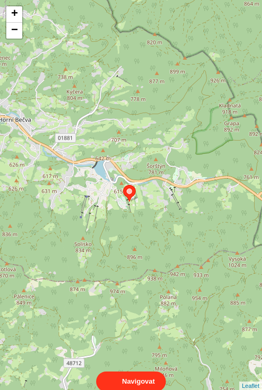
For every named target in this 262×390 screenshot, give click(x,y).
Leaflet (250, 376)
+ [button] (14, 14)
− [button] (14, 31)
